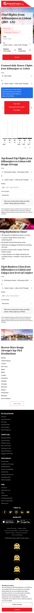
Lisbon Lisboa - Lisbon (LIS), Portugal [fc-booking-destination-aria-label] (15, 45)
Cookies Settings (17, 604)
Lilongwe (4, 384)
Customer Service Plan (7, 474)
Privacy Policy (4, 461)
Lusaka (3, 375)
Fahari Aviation (5, 427)
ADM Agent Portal (6, 448)
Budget (3, 183)
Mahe (3, 372)
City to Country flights (17, 535)
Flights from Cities (9, 532)
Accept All (17, 609)
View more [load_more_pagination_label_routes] (17, 404)
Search (17, 57)
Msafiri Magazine (6, 430)
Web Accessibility (6, 480)
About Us (3, 416)
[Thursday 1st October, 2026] (29, 138)
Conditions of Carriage (7, 464)
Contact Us (4, 487)
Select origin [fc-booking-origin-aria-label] (7, 39)
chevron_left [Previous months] (2, 107)
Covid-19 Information (7, 500)
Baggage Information (7, 453)
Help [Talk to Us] (5, 490)
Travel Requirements (6, 498)
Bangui (3, 390)
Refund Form (4, 503)
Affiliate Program (5, 443)
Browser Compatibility (7, 469)
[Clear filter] (31, 172)
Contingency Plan (6, 477)
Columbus (4, 378)
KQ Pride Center (5, 424)
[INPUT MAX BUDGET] (18, 187)
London (3, 363)
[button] (11, 32)
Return (20, 49)
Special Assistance (6, 451)
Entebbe (3, 381)
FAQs (2, 493)
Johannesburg (5, 361)
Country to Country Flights (10, 530)
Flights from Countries (21, 532)
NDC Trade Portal (6, 445)
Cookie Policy (4, 472)
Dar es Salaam (6, 398)
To (4, 43)
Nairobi (3, 358)
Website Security (5, 466)
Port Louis (4, 366)
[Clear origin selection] (31, 76)
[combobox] (17, 76)
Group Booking (5, 440)
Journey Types (5, 191)
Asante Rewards (5, 419)
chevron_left (25, 147)
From (4, 36)
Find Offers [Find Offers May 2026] (16, 110)
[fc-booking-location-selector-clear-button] (30, 44)
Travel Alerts (4, 495)
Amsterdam (5, 393)
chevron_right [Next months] (31, 107)
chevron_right (30, 147)
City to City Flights (23, 530)
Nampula (4, 395)
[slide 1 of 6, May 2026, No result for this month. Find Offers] (16, 107)
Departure (6, 49)
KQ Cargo (4, 422)
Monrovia (4, 387)
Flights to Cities (22, 528)
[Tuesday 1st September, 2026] (24, 138)
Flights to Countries (11, 528)
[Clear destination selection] (31, 84)
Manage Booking (6, 437)
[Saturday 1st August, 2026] (19, 138)
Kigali (3, 369)
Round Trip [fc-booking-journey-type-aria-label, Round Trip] (6, 28)
